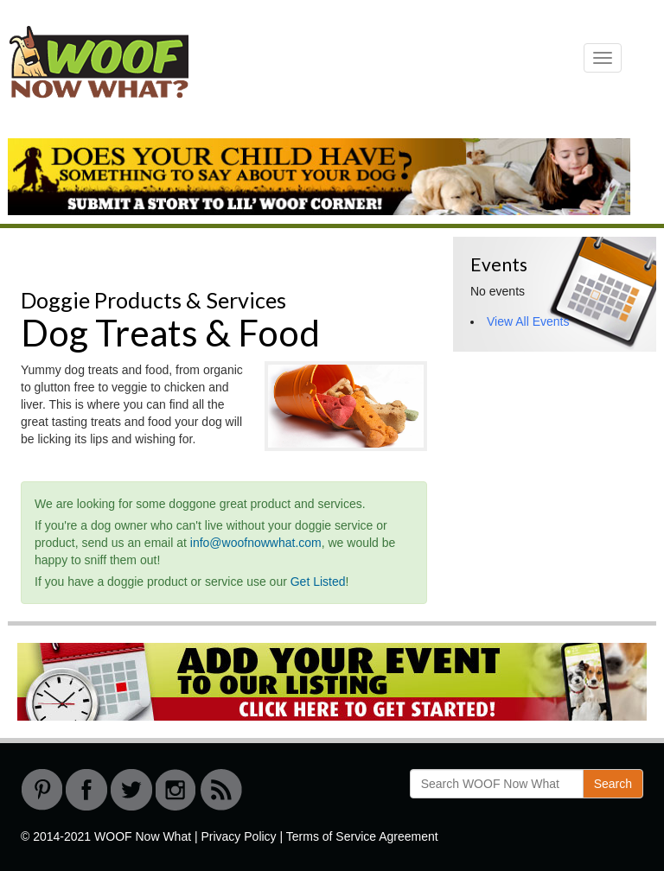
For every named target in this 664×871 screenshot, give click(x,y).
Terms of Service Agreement (362, 836)
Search (613, 784)
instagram (176, 790)
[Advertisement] (558, 456)
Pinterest (41, 790)
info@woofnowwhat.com (256, 543)
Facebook (86, 790)
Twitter (131, 790)
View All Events (528, 321)
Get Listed (318, 581)
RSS (221, 790)
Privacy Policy (238, 836)
